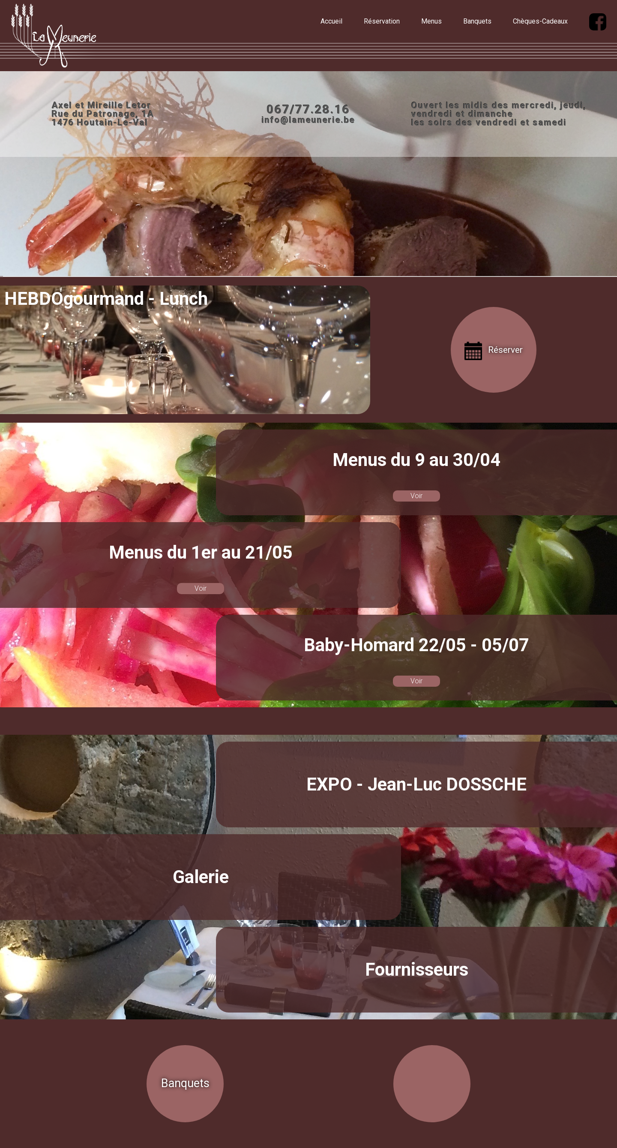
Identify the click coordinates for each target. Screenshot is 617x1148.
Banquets (477, 21)
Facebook (136, 272)
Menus (431, 21)
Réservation (382, 21)
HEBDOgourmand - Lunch (106, 298)
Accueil (331, 21)
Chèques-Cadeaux (540, 21)
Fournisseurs (416, 969)
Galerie (201, 876)
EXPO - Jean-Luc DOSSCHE (416, 784)
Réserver (505, 350)
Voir (416, 496)
